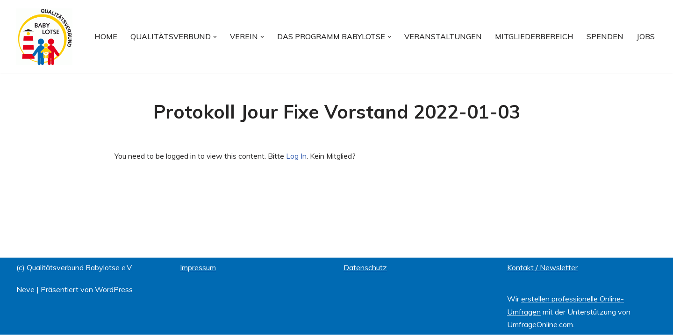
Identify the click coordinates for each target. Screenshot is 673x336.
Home (105, 36)
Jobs (646, 36)
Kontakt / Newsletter (542, 268)
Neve (25, 290)
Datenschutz (365, 268)
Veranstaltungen (443, 36)
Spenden (605, 36)
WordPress (114, 290)
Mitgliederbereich (534, 36)
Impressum (198, 268)
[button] (215, 36)
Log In (296, 156)
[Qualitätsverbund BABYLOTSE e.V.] (44, 36)
